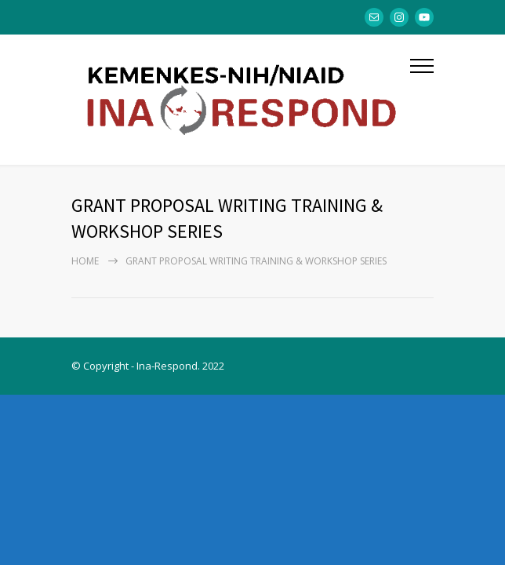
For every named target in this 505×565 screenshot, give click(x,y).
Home (85, 261)
